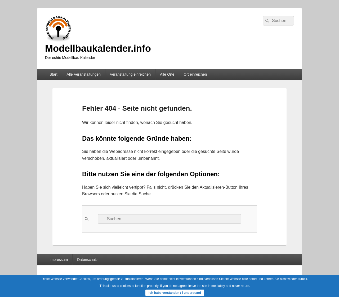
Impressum (59, 259)
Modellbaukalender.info (98, 48)
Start (53, 74)
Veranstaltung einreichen (130, 74)
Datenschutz (87, 259)
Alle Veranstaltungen (83, 74)
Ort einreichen (195, 74)
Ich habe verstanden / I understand (175, 293)
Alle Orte (167, 74)
